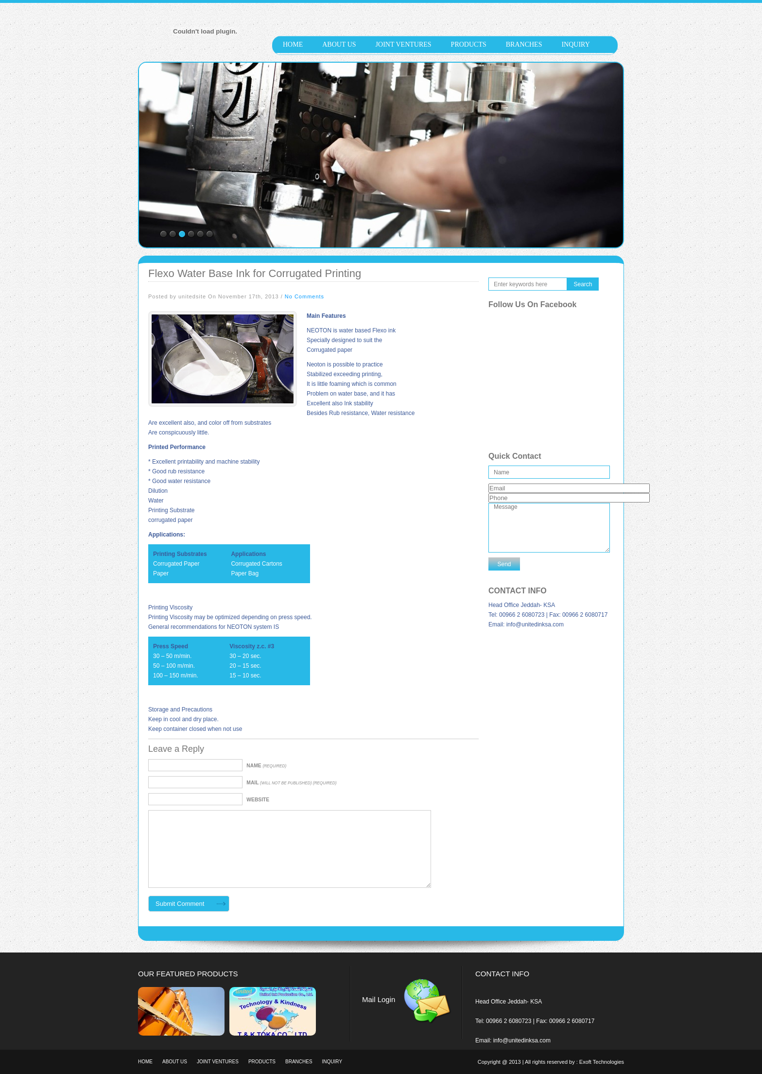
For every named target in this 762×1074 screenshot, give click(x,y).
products (468, 44)
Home (293, 44)
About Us (339, 44)
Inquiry (575, 44)
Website (257, 799)
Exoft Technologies (601, 1062)
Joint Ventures (404, 44)
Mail (291, 782)
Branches (524, 44)
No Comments (304, 296)
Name (266, 765)
